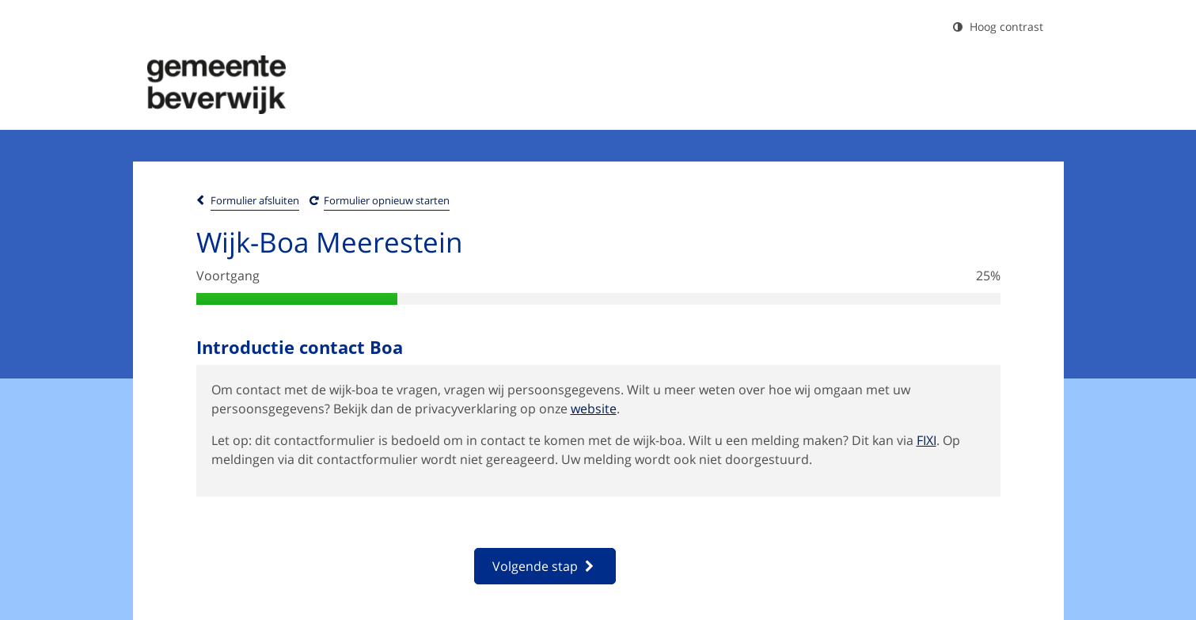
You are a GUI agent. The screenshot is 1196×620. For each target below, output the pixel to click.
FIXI (926, 440)
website (594, 408)
